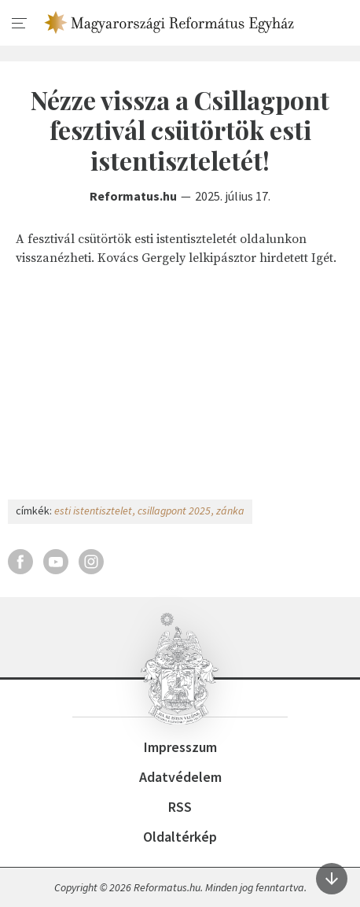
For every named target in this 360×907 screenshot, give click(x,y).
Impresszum (180, 747)
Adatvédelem (180, 777)
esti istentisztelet (93, 510)
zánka (230, 510)
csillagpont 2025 (174, 510)
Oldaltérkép (180, 837)
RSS (180, 807)
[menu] (19, 23)
